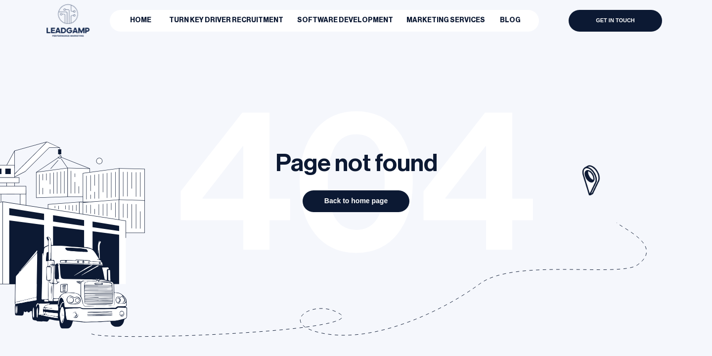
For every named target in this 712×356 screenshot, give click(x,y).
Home (140, 20)
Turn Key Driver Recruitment (226, 20)
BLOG (510, 20)
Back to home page (356, 201)
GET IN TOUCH (615, 20)
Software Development (345, 20)
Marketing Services (445, 20)
